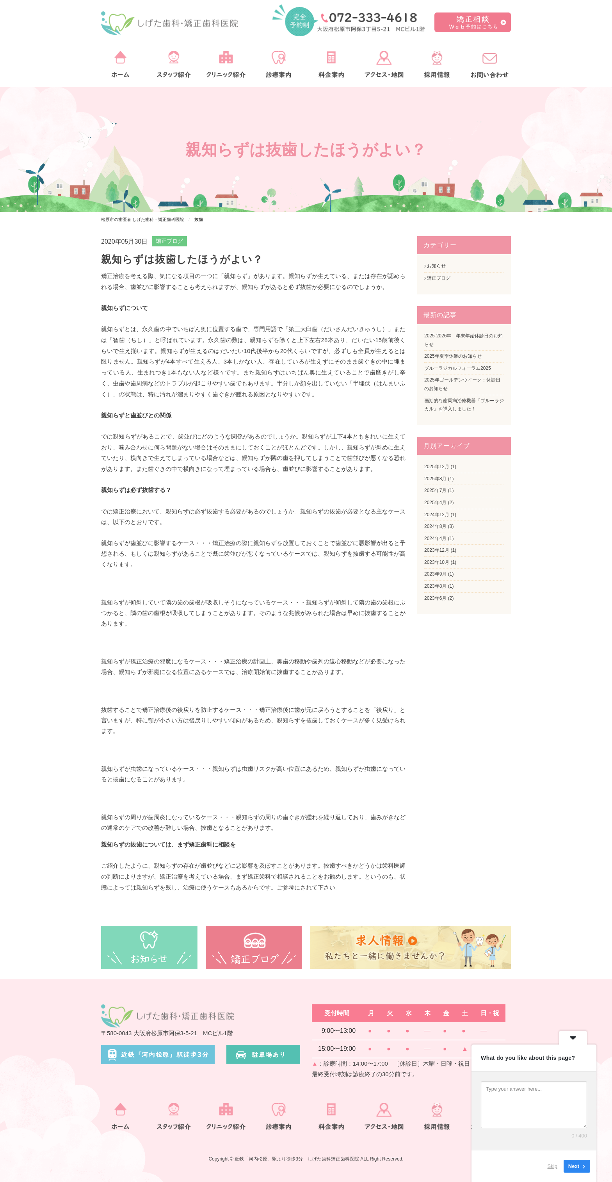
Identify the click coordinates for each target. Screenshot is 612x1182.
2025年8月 (435, 478)
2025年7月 (435, 490)
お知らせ (435, 266)
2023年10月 (436, 562)
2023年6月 (435, 598)
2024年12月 (436, 514)
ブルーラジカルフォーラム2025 (457, 368)
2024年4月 (435, 538)
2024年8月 (435, 526)
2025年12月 (436, 466)
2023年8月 (435, 586)
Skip (552, 1166)
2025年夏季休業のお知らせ (453, 356)
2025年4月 (435, 502)
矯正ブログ (169, 241)
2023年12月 (436, 550)
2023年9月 (435, 574)
